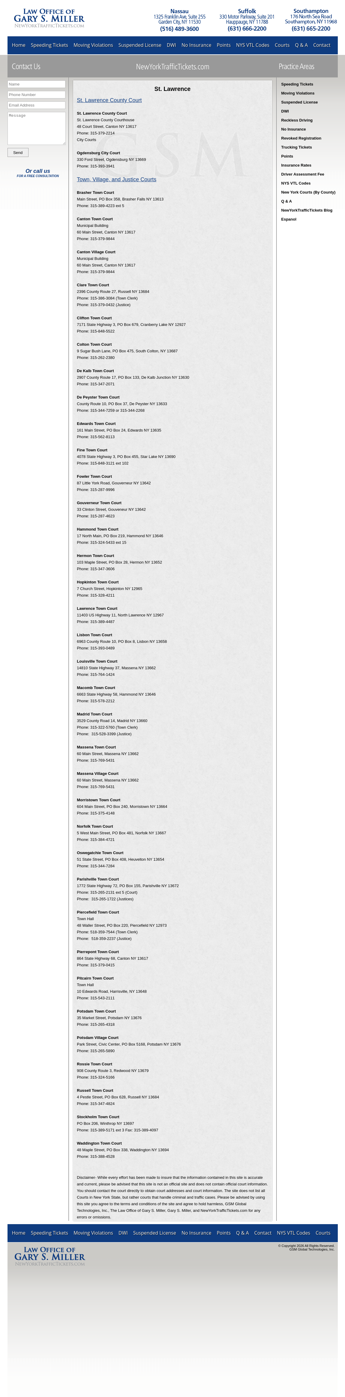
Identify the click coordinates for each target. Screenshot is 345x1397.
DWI (171, 45)
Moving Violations (93, 45)
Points (224, 45)
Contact (321, 45)
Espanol (289, 219)
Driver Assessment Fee (302, 174)
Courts (282, 45)
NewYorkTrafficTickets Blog (307, 210)
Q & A (301, 45)
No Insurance (196, 45)
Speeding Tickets (49, 45)
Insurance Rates (296, 165)
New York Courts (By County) (308, 192)
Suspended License (140, 45)
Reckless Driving (297, 120)
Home (19, 45)
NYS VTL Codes (252, 45)
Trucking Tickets (296, 147)
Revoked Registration (301, 138)
